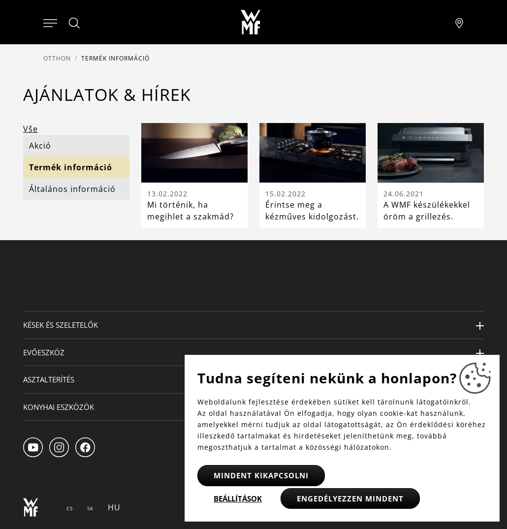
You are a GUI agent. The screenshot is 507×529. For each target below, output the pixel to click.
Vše (30, 129)
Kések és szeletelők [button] (60, 325)
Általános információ (72, 189)
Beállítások (238, 498)
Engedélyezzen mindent (350, 498)
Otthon (57, 58)
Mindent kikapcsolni (261, 475)
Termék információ (70, 167)
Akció (40, 145)
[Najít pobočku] (459, 22)
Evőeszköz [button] (43, 352)
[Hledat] (75, 23)
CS (69, 508)
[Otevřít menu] (50, 22)
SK (90, 508)
